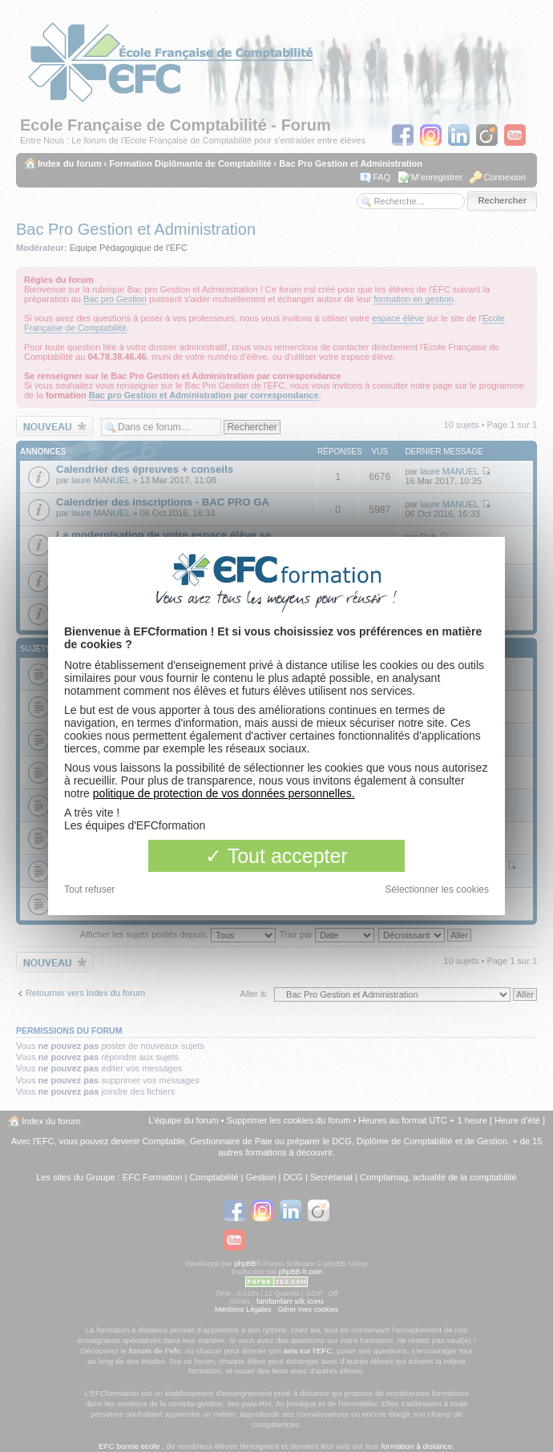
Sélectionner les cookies (437, 889)
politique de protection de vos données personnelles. (224, 793)
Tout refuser (89, 889)
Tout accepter (276, 856)
